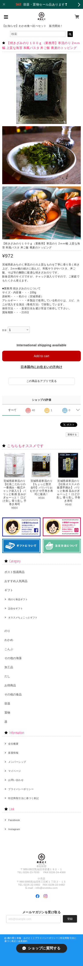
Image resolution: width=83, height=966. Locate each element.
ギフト (8, 590)
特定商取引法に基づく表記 (23, 798)
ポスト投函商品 (14, 572)
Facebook (14, 820)
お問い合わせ (15, 780)
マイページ (14, 771)
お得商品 (10, 685)
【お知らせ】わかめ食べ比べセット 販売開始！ (32, 25)
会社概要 (13, 743)
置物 (7, 712)
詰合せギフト (15, 608)
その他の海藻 (13, 658)
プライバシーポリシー (21, 789)
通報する (72, 434)
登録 (70, 918)
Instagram (14, 829)
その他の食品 (13, 694)
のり (7, 631)
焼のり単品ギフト (18, 599)
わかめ (8, 640)
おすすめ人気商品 (15, 581)
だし (7, 676)
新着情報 (13, 752)
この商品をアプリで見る (41, 381)
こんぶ (8, 649)
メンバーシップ (17, 762)
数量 (4, 330)
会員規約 (22, 941)
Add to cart (41, 356)
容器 (7, 703)
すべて (12, 410)
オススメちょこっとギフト (22, 617)
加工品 (8, 667)
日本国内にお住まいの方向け (41, 367)
